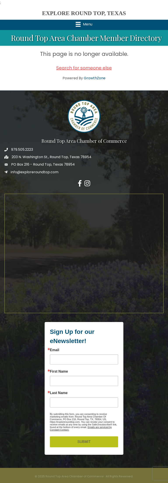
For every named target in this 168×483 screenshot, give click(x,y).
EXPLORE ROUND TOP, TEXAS (84, 13)
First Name (59, 371)
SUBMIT (84, 442)
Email (54, 350)
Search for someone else (84, 68)
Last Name (59, 393)
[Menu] (83, 24)
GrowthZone (94, 78)
